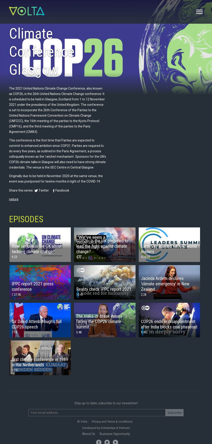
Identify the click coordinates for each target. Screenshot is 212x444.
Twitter (44, 190)
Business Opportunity (115, 434)
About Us (88, 434)
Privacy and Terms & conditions (112, 421)
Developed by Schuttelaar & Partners (106, 428)
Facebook (62, 190)
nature (13, 199)
